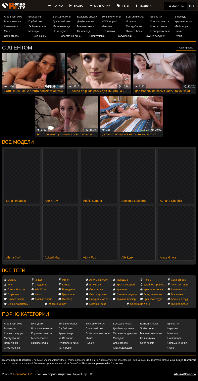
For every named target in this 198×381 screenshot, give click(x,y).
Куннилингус (11, 26)
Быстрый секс (97, 303)
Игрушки (131, 21)
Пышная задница (126, 294)
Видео (76, 5)
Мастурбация (134, 26)
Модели (144, 5)
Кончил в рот (179, 289)
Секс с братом (16, 289)
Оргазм (12, 279)
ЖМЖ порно (109, 21)
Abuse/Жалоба (185, 374)
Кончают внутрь (160, 21)
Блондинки (35, 16)
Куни (10, 284)
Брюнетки (156, 16)
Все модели (18, 142)
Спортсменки (97, 35)
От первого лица (160, 31)
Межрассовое (158, 26)
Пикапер (67, 299)
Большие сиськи (87, 16)
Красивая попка (153, 289)
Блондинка (68, 289)
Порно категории (25, 314)
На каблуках (60, 31)
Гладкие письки (153, 294)
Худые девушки (155, 35)
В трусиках (14, 294)
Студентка (41, 284)
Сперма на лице (71, 35)
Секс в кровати (98, 294)
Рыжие (179, 31)
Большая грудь (180, 299)
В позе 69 (95, 284)
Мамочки (107, 26)
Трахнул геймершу (127, 299)
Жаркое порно (43, 299)
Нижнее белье (134, 31)
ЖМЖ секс (41, 289)
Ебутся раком (16, 299)
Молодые (34, 31)
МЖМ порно (182, 26)
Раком (147, 279)
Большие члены (111, 16)
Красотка (122, 289)
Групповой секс (62, 21)
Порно (55, 5)
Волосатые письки (14, 21)
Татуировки (125, 35)
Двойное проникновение (87, 21)
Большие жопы (62, 16)
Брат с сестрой (125, 284)
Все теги (13, 270)
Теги (123, 5)
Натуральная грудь (100, 299)
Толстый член (179, 284)
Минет (8, 31)
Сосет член (96, 289)
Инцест (39, 279)
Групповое (68, 294)
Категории (100, 5)
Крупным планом (185, 21)
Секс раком (39, 35)
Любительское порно (39, 26)
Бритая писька (135, 16)
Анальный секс (13, 16)
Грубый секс (35, 21)
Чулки (178, 35)
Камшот (66, 284)
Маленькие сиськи (87, 26)
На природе (84, 31)
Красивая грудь (153, 299)
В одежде (180, 16)
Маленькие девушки (63, 26)
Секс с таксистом (18, 303)
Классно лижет (57, 303)
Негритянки (108, 31)
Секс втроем (11, 35)
